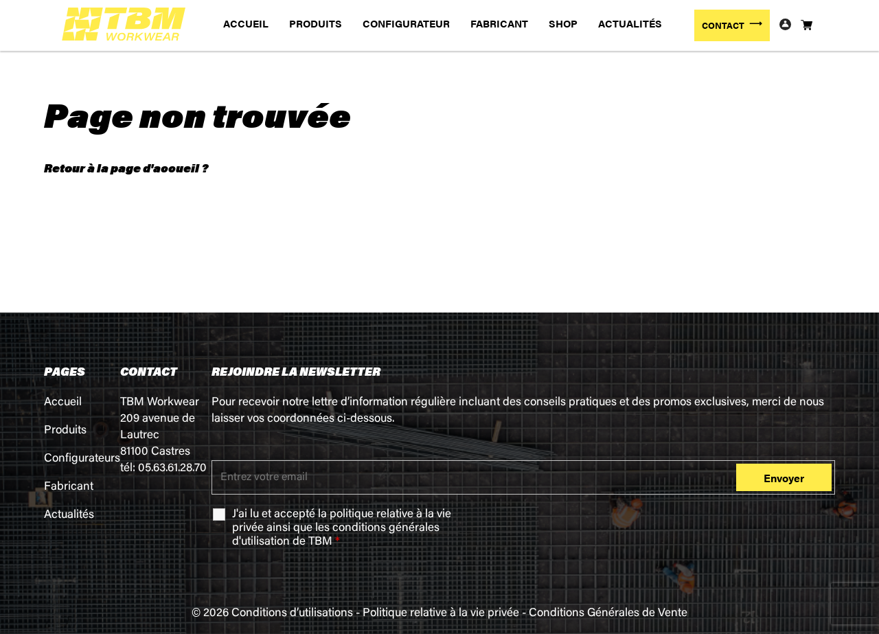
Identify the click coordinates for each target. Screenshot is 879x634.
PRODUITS (315, 23)
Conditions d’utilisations (292, 614)
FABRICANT (499, 23)
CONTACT (723, 25)
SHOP (563, 23)
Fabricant (68, 487)
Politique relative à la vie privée (441, 614)
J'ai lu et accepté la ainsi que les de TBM (341, 528)
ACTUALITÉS (630, 23)
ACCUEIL (246, 23)
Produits (65, 431)
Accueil (63, 403)
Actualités (69, 515)
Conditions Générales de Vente (608, 614)
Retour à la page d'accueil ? (126, 167)
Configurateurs (82, 459)
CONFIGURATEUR (406, 23)
